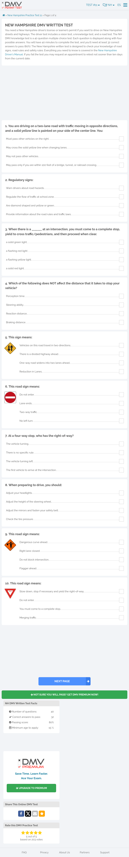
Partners (85, 852)
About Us (64, 852)
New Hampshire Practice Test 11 (24, 15)
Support (105, 852)
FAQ (24, 852)
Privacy (44, 852)
